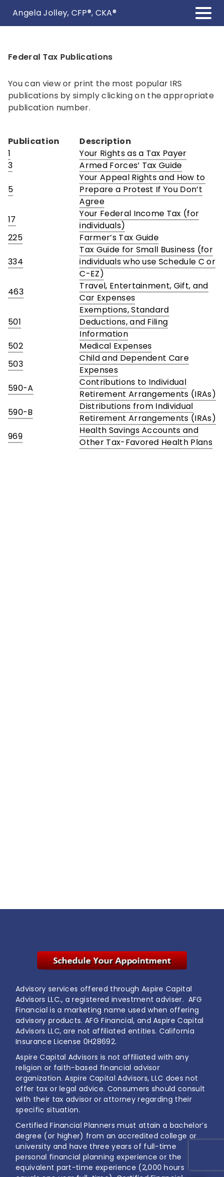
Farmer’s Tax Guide (119, 237)
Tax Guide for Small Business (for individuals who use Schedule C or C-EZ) (147, 261)
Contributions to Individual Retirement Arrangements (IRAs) (147, 388)
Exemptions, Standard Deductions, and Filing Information (124, 322)
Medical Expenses (115, 346)
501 (14, 322)
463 (16, 292)
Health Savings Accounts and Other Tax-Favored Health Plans (145, 436)
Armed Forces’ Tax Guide (130, 165)
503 (15, 364)
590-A (21, 388)
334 (15, 261)
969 (15, 436)
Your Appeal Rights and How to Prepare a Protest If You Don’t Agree (142, 189)
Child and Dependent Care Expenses (134, 364)
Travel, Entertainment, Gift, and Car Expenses (143, 292)
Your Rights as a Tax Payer (132, 153)
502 (15, 346)
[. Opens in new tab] (112, 961)
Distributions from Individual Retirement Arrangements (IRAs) (147, 412)
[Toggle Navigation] (203, 13)
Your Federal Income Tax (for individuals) (139, 219)
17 (12, 219)
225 (15, 237)
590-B (20, 412)
